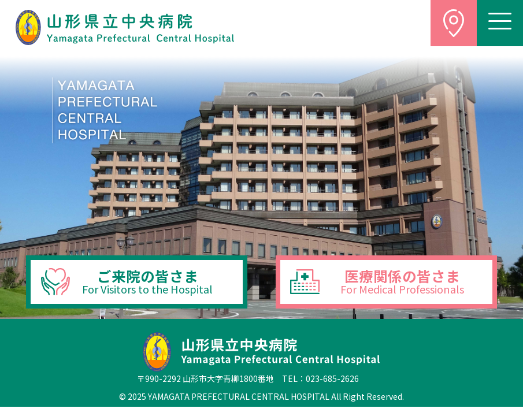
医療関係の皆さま (402, 281)
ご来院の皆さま (147, 281)
